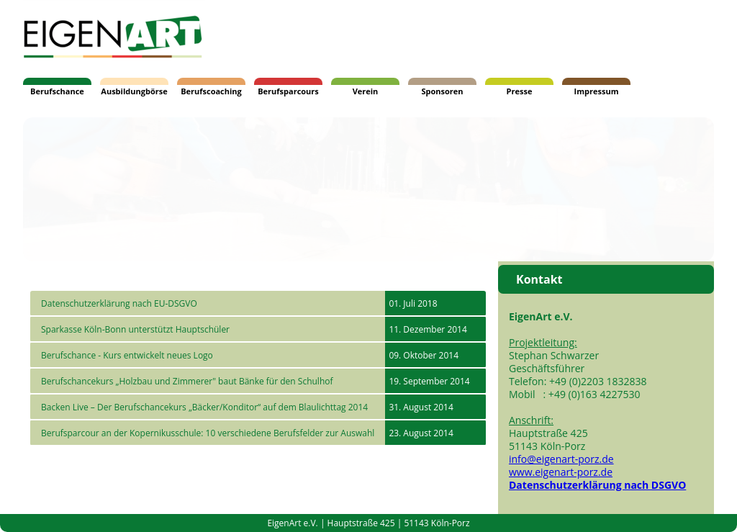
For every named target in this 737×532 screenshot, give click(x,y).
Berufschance (57, 91)
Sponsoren (442, 91)
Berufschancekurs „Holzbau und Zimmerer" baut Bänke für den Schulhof (187, 381)
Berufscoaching (211, 91)
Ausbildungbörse (134, 91)
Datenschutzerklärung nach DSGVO (597, 485)
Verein (366, 91)
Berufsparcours (288, 91)
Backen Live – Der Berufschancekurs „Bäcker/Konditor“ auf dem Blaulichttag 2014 (204, 407)
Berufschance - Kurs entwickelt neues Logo (127, 355)
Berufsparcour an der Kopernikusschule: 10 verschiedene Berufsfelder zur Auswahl (207, 433)
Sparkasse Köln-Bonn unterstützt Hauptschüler (135, 329)
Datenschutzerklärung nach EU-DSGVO (119, 303)
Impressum (596, 91)
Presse (520, 91)
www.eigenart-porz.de (560, 472)
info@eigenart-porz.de (561, 459)
